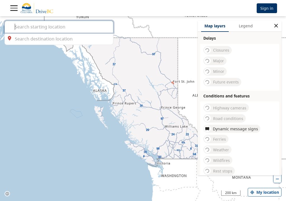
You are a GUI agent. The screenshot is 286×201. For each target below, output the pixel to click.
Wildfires (217, 160)
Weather (216, 149)
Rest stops (218, 171)
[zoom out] (277, 179)
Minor (214, 71)
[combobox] (58, 27)
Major (214, 61)
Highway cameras (225, 107)
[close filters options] (276, 26)
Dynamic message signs (231, 128)
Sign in (266, 8)
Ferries (215, 139)
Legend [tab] (246, 25)
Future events (221, 82)
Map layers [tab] (214, 25)
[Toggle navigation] (14, 8)
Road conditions (223, 118)
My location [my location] (264, 192)
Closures (216, 50)
